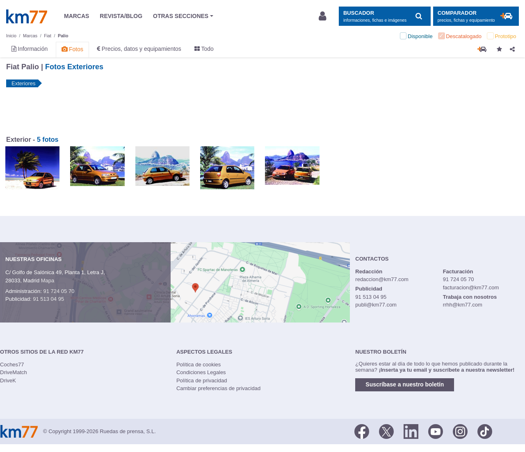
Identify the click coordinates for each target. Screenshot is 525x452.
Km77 (26, 16)
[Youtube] (435, 430)
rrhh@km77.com (462, 305)
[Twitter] (386, 430)
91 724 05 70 (58, 291)
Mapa (48, 280)
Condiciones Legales (201, 372)
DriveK (8, 380)
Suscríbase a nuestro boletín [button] (404, 384)
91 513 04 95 (48, 299)
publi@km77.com (376, 305)
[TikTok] (484, 430)
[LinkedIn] (411, 430)
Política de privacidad (201, 380)
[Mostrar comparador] (476, 16)
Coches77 (12, 364)
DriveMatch (13, 372)
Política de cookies (198, 364)
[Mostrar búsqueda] (384, 16)
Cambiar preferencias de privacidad (218, 388)
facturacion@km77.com (471, 287)
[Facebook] (361, 430)
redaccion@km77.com (382, 279)
